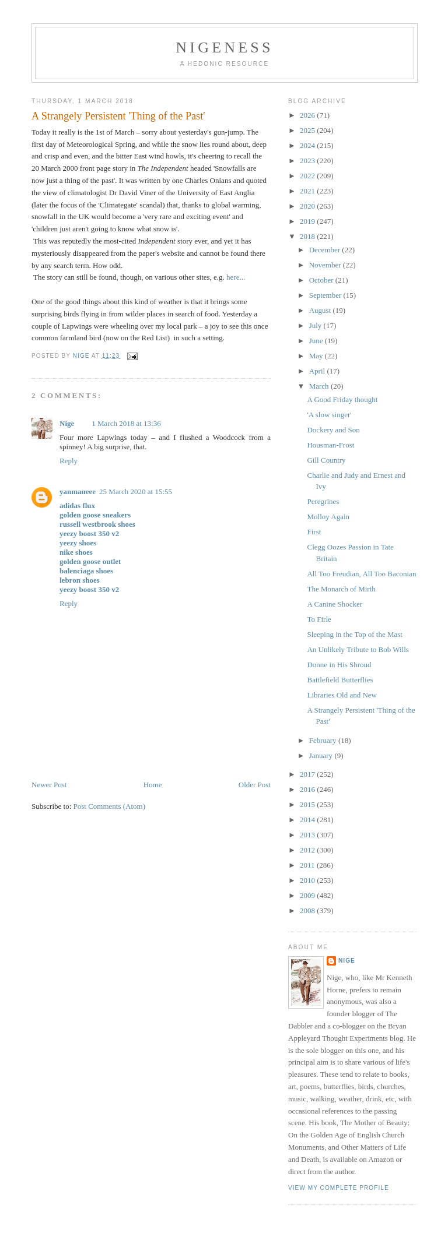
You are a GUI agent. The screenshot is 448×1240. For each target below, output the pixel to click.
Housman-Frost (330, 445)
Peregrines (323, 501)
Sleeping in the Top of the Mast (354, 634)
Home (153, 784)
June (317, 340)
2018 (308, 236)
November (326, 264)
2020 (308, 206)
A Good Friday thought (342, 399)
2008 (308, 910)
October (322, 280)
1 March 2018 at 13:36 (126, 423)
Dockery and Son (333, 429)
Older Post (255, 784)
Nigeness (224, 47)
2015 (308, 804)
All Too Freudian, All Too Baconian (361, 573)
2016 (308, 789)
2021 (308, 190)
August (321, 310)
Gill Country (326, 460)
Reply (69, 460)
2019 (308, 221)
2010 (308, 880)
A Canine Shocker (334, 604)
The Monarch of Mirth (341, 588)
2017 (308, 774)
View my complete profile (338, 1188)
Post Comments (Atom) (110, 806)
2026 (308, 115)
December (325, 249)
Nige (67, 423)
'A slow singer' (329, 414)
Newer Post (49, 784)
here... (235, 277)
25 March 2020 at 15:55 (135, 491)
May (317, 355)
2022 (308, 175)
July (316, 325)
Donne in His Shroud (339, 664)
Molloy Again (328, 516)
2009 (308, 895)
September (326, 295)
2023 (308, 160)
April (318, 371)
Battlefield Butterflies (340, 679)
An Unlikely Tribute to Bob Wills (357, 649)
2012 (308, 850)
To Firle (319, 619)
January (322, 755)
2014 (308, 819)
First (314, 531)
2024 (308, 145)
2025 (308, 130)
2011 (308, 865)
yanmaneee (78, 491)
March (320, 386)
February (323, 740)
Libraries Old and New (342, 695)
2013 (308, 834)
